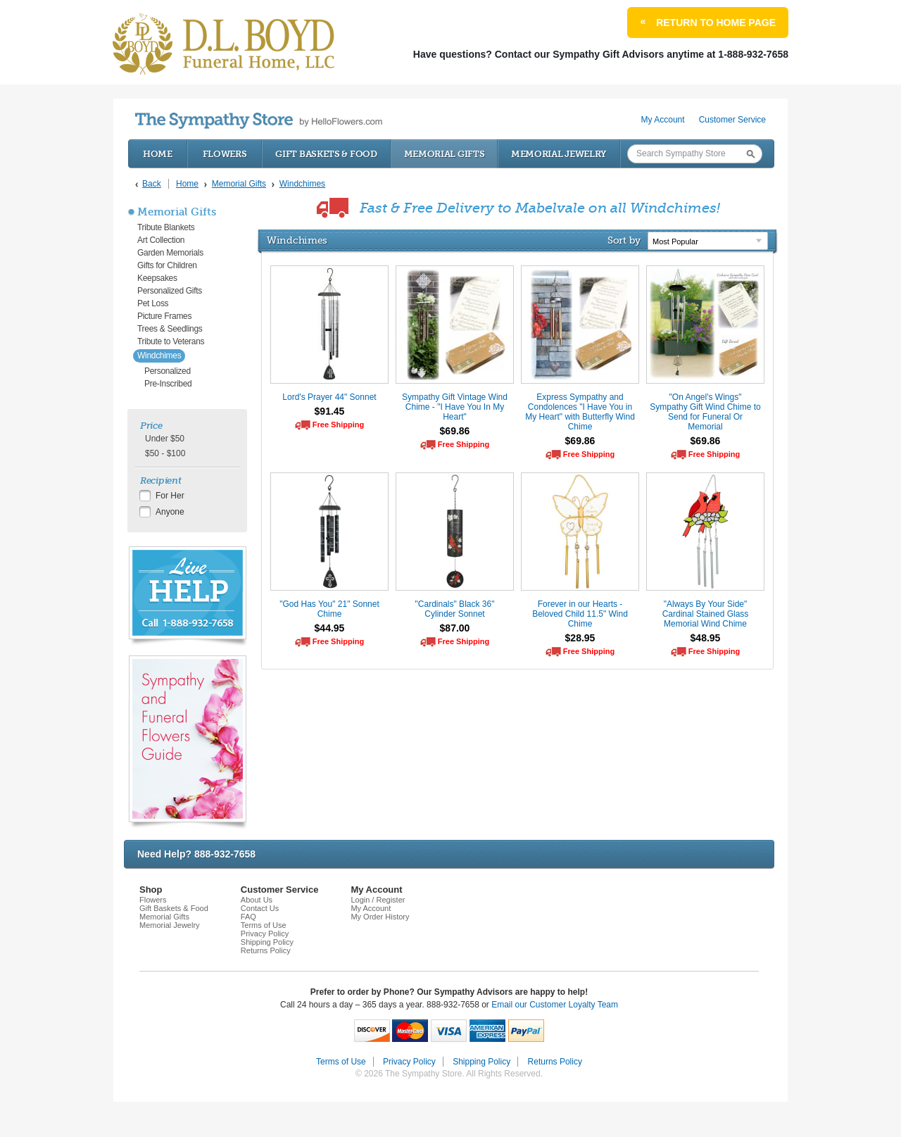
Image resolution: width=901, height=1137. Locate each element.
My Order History (380, 916)
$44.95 (330, 628)
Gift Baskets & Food (326, 154)
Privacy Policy (265, 933)
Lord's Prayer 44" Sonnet (329, 397)
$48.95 (706, 637)
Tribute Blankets (165, 227)
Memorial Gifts (444, 154)
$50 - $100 (165, 453)
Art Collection (160, 240)
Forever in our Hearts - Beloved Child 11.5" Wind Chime (580, 614)
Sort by (624, 240)
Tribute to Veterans (170, 341)
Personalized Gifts (169, 291)
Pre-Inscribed (167, 384)
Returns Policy (266, 950)
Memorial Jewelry (559, 154)
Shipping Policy (267, 942)
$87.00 (455, 628)
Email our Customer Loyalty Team (554, 1005)
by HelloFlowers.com (258, 121)
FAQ (248, 916)
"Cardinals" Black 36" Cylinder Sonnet (455, 609)
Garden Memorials (170, 253)
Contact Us (260, 908)
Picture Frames (164, 316)
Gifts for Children (167, 265)
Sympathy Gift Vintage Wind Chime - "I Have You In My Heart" (455, 407)
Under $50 (164, 439)
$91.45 (330, 411)
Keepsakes (157, 278)
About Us (256, 900)
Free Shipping (338, 424)
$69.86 (455, 430)
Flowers (225, 154)
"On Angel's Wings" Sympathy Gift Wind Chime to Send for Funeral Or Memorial (705, 412)
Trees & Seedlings (170, 329)
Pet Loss (152, 303)
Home (157, 154)
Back (151, 184)
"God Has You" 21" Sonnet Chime (329, 609)
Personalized (167, 371)
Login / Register (378, 900)
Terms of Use (263, 925)
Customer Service (732, 120)
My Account (663, 120)
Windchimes (159, 355)
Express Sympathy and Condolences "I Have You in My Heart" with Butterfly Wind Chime (580, 412)
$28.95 (580, 637)
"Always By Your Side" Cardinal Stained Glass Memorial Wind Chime (705, 614)
